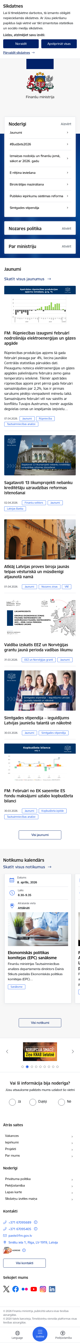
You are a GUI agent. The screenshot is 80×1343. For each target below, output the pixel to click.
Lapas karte (13, 1192)
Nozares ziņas (49, 586)
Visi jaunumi (40, 835)
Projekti (10, 1149)
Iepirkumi (12, 1142)
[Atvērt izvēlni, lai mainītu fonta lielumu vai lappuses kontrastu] (62, 1335)
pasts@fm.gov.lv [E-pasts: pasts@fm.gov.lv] (20, 1236)
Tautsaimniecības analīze (21, 424)
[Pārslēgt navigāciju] (40, 1334)
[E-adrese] (11, 1250)
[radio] (15, 1101)
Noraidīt (21, 44)
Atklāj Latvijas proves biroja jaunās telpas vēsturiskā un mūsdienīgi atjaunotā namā (36, 571)
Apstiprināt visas (59, 44)
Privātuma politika (18, 1179)
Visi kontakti (24, 1263)
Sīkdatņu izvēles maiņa (21, 1199)
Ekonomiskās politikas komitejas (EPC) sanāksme (32, 955)
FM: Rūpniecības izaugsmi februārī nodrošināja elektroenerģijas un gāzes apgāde (40, 338)
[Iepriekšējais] (7, 1051)
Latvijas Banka (15, 508)
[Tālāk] (73, 1051)
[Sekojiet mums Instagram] (43, 1289)
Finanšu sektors (34, 502)
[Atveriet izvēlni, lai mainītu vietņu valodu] (17, 1335)
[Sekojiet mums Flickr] (24, 1288)
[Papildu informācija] (35, 1222)
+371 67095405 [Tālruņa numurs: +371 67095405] (20, 1229)
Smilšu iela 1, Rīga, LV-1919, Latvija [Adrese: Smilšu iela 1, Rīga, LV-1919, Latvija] (33, 1242)
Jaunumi (27, 418)
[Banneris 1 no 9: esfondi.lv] (40, 1052)
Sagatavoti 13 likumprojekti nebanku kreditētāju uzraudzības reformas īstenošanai (38, 487)
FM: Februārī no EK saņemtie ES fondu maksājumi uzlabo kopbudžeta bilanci (38, 795)
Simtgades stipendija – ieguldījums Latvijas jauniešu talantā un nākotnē (37, 720)
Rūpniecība (45, 418)
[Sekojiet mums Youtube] (34, 1288)
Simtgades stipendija (53, 732)
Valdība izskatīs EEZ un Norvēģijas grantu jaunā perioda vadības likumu (38, 647)
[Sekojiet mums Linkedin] (52, 1289)
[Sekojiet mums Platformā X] (6, 1289)
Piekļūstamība (15, 1185)
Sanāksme (17, 986)
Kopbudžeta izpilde (52, 810)
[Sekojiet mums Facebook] (15, 1289)
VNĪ (67, 586)
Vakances (12, 1136)
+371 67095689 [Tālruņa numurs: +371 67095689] (20, 1222)
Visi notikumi (40, 1023)
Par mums (12, 1155)
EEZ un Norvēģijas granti (38, 659)
